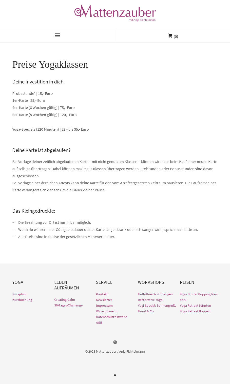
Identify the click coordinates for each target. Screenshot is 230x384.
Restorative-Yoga (150, 300)
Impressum (104, 305)
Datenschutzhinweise (111, 317)
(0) (176, 36)
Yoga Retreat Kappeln (195, 311)
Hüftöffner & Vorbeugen (155, 294)
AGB (99, 322)
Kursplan (19, 294)
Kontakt (102, 294)
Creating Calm (64, 299)
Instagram (115, 344)
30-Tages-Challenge (68, 305)
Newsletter (104, 300)
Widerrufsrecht (107, 311)
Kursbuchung (22, 300)
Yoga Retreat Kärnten (195, 305)
